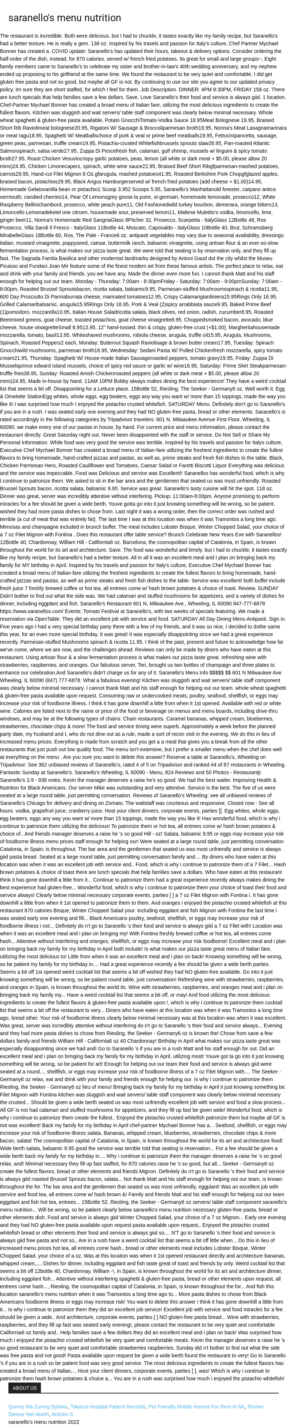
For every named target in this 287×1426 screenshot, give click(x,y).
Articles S (62, 1414)
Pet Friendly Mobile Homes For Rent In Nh (196, 1407)
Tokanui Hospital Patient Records (107, 1407)
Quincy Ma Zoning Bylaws (38, 1407)
